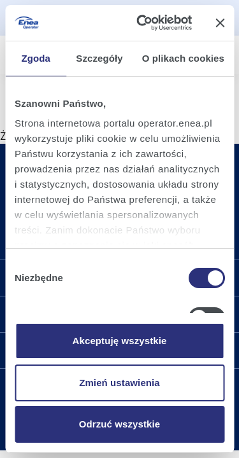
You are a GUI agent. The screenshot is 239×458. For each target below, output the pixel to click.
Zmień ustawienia (119, 382)
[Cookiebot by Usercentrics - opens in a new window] (142, 23)
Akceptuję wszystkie (120, 340)
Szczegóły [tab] (99, 58)
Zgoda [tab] (35, 58)
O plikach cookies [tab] (183, 58)
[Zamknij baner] (219, 22)
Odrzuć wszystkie (119, 424)
